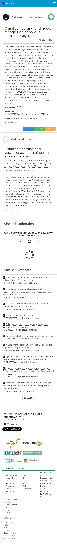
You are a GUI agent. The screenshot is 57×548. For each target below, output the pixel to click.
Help (6, 525)
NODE (8, 513)
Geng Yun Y (27, 160)
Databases (8, 522)
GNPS (42, 489)
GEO (8, 510)
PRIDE (8, 472)
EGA (25, 472)
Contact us (8, 530)
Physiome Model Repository (10, 488)
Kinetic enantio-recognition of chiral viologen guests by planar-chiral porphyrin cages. (28, 346)
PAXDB (26, 483)
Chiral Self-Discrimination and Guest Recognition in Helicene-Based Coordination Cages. (28, 278)
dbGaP (9, 502)
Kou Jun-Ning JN (42, 160)
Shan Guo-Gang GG (13, 163)
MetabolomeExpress (45, 484)
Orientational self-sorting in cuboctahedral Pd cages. (29, 336)
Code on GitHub (11, 533)
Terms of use (9, 536)
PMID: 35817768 (11, 211)
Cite (28, 129)
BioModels (44, 491)
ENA (25, 478)
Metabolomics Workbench (46, 479)
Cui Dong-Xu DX (12, 160)
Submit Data (9, 538)
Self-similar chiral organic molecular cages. (25, 315)
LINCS (25, 481)
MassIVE (9, 478)
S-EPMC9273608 (12, 114)
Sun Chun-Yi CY (31, 163)
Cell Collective (27, 487)
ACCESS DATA (10, 122)
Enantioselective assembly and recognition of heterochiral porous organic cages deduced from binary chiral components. (28, 292)
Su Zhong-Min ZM (39, 166)
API (5, 528)
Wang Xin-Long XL (21, 166)
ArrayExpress (11, 499)
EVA (24, 475)
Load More (29, 398)
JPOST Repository (10, 482)
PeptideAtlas (11, 475)
